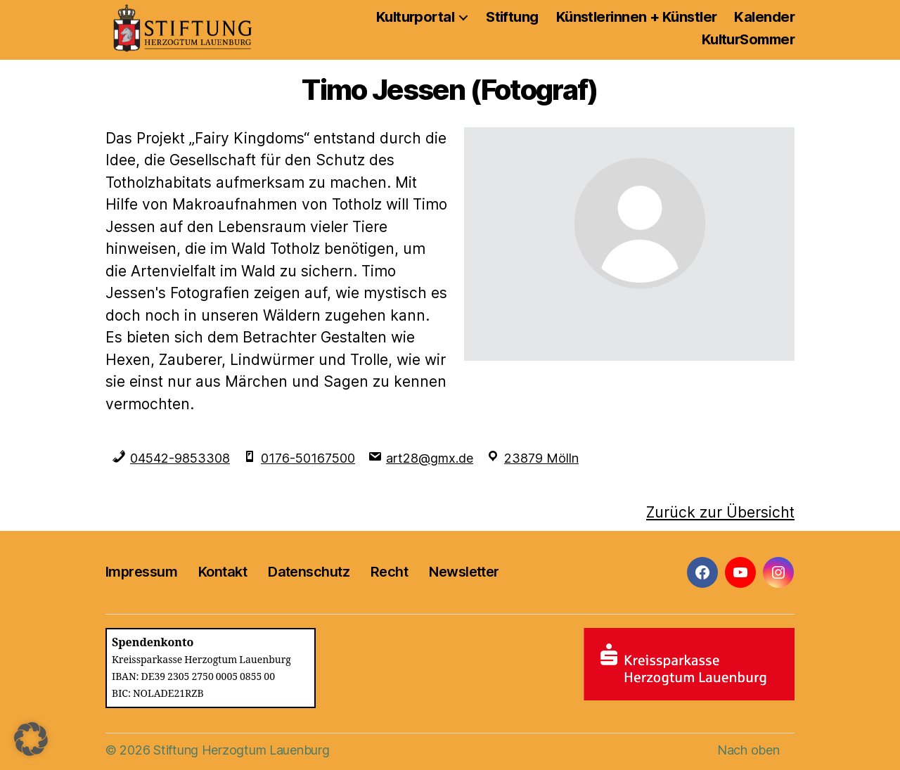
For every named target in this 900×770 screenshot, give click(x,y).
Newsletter (464, 571)
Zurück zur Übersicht (720, 512)
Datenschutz (308, 571)
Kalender (764, 16)
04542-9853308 (180, 458)
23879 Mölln (541, 458)
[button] (31, 739)
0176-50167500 (308, 458)
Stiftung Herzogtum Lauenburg (241, 750)
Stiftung (512, 16)
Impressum (141, 571)
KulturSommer (748, 39)
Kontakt (222, 571)
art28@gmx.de (429, 458)
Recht (389, 571)
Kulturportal (415, 16)
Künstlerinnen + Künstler (636, 16)
